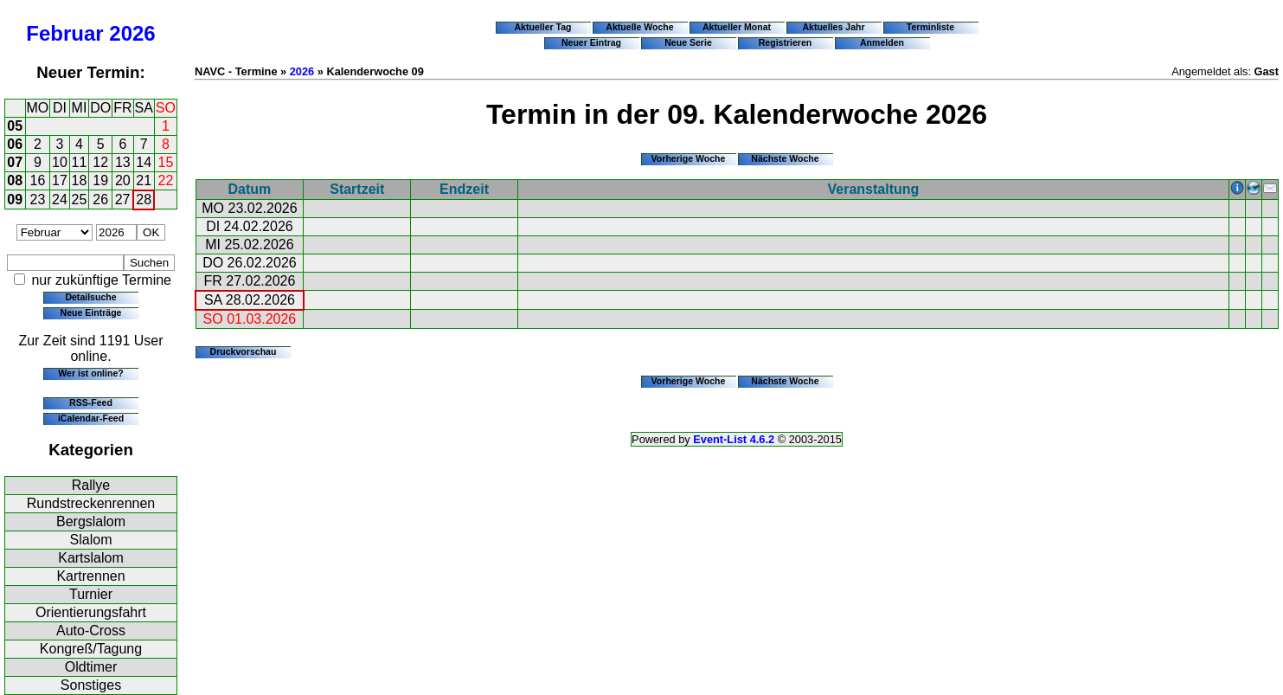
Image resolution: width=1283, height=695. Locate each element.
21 (143, 180)
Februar (64, 33)
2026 (132, 33)
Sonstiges (91, 685)
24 (59, 199)
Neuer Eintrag (591, 42)
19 (100, 180)
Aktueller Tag (542, 27)
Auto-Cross (90, 630)
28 (143, 199)
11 (79, 162)
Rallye (91, 485)
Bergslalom (90, 521)
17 (59, 180)
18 (79, 180)
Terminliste (930, 27)
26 (100, 199)
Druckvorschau (243, 351)
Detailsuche (90, 297)
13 (123, 162)
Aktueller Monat (736, 27)
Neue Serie (688, 42)
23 (38, 199)
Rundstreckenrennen (91, 503)
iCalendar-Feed (91, 418)
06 (14, 144)
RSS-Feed (90, 402)
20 (123, 180)
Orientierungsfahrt (90, 612)
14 (143, 162)
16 (38, 180)
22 (166, 180)
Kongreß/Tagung (91, 648)
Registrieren (785, 42)
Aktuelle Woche (639, 27)
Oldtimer (91, 667)
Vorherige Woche (688, 158)
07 (14, 162)
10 (59, 162)
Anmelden (882, 42)
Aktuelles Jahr (833, 27)
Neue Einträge (91, 312)
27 (123, 199)
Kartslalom (91, 557)
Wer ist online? (90, 373)
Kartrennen (90, 576)
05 (14, 126)
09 (14, 199)
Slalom (91, 539)
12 (100, 162)
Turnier (90, 594)
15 (166, 162)
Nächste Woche (784, 158)
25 (79, 199)
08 (14, 180)
